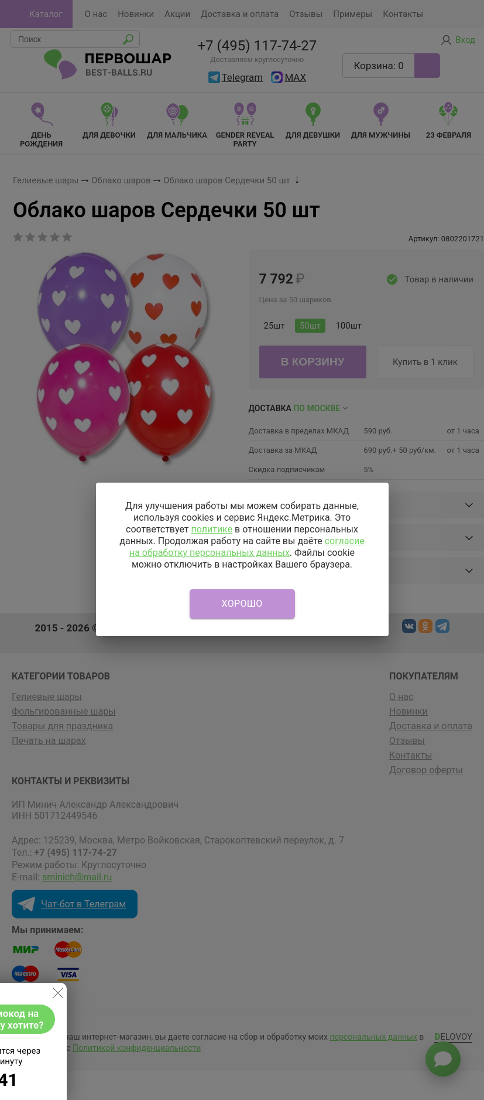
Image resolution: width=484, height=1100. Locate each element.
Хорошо (242, 603)
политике (211, 529)
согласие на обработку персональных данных (247, 546)
